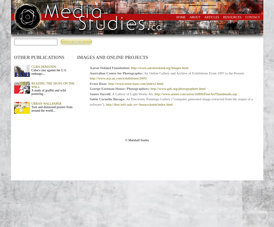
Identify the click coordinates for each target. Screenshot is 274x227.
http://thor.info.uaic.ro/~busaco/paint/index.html (139, 104)
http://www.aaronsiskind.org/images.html (159, 68)
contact (252, 17)
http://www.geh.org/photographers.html (178, 88)
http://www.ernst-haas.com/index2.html (135, 83)
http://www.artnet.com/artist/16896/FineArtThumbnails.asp (195, 94)
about (194, 17)
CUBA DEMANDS (44, 66)
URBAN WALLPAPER (46, 103)
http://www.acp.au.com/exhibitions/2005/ (118, 78)
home (180, 17)
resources (232, 17)
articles (211, 17)
